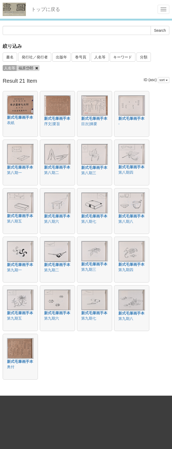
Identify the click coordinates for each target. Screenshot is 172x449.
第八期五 (14, 221)
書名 (10, 57)
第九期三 (88, 269)
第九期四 (125, 270)
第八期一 (14, 172)
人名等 (99, 57)
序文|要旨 (52, 124)
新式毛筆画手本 (20, 117)
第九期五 (14, 318)
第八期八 (125, 221)
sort (163, 80)
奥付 (10, 367)
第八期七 (88, 221)
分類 (143, 57)
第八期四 (125, 172)
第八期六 (51, 221)
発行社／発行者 (35, 57)
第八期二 (51, 172)
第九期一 (14, 270)
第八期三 (88, 173)
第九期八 (125, 318)
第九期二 (51, 270)
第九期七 (88, 318)
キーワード (122, 57)
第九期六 (51, 318)
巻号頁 (80, 57)
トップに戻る (45, 9)
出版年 (61, 57)
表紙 (10, 123)
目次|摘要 (89, 124)
